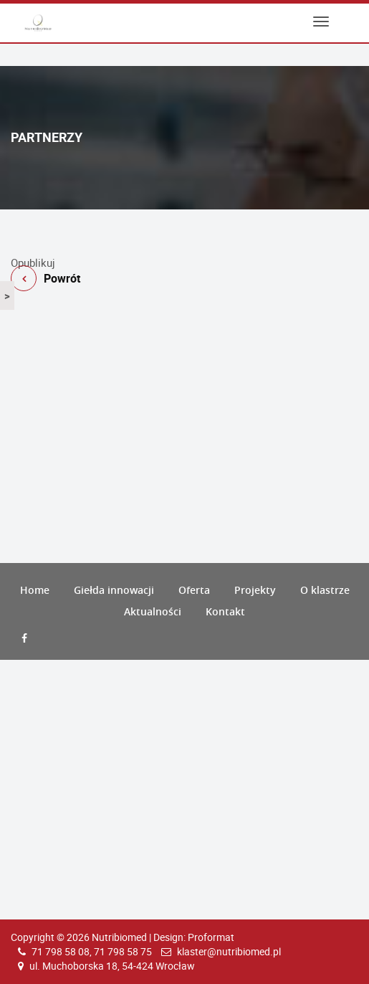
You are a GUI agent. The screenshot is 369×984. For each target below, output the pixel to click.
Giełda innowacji (114, 590)
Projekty (255, 590)
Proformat (211, 937)
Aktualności (152, 611)
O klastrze (325, 590)
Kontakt (225, 611)
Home (34, 590)
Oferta (194, 590)
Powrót (184, 249)
